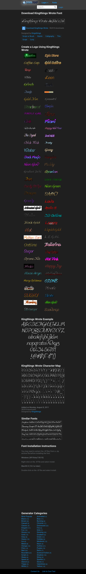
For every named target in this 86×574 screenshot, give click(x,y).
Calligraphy (49, 36)
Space (25, 559)
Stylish (39, 36)
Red (24, 550)
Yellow (41, 566)
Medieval (42, 541)
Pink (24, 548)
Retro (40, 550)
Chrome (41, 523)
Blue (40, 519)
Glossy (25, 532)
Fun (24, 530)
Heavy (25, 539)
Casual (25, 523)
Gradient (41, 535)
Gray (24, 537)
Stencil (25, 562)
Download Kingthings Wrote (35, 28)
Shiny (40, 557)
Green (41, 537)
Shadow (41, 555)
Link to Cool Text (48, 571)
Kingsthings (36, 33)
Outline (41, 546)
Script (25, 40)
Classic (25, 526)
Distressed (42, 526)
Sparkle (41, 559)
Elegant (25, 528)
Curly (32, 40)
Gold (24, 535)
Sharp (24, 557)
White (24, 566)
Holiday (41, 539)
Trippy (25, 564)
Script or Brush (28, 36)
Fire (39, 528)
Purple (41, 548)
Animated (42, 516)
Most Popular (26, 516)
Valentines (42, 564)
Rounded (26, 553)
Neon (40, 544)
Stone (40, 562)
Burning (41, 521)
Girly (40, 530)
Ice (23, 541)
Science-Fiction (44, 553)
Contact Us (35, 571)
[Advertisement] (11, 45)
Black (25, 519)
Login (61, 7)
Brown (25, 521)
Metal (24, 544)
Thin (59, 36)
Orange (25, 546)
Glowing (41, 532)
